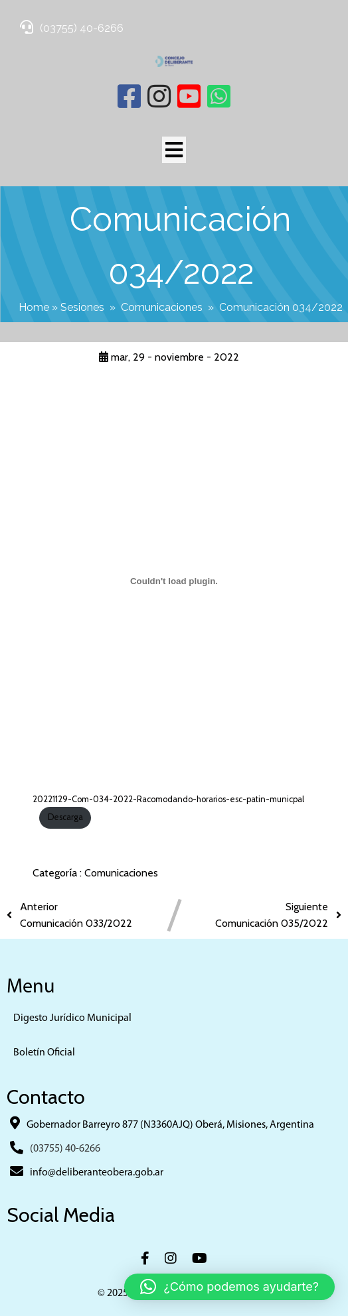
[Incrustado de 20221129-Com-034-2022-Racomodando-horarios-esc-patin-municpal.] (174, 581)
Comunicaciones (162, 307)
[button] (229, 1287)
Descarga (65, 817)
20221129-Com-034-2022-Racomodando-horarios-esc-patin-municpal (168, 799)
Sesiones (82, 307)
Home (34, 307)
